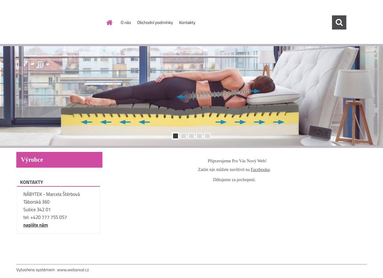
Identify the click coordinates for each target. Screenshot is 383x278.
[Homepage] (109, 22)
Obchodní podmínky (155, 22)
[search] (339, 22)
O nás (126, 22)
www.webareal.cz (73, 269)
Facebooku (260, 169)
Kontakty (187, 22)
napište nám (35, 224)
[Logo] (58, 22)
